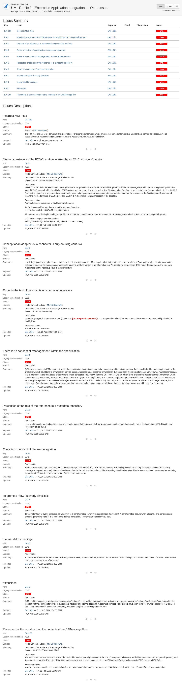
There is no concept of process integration (35, 69)
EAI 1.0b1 (112, 31)
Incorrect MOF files (25, 31)
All (176, 6)
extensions (21, 88)
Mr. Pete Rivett (40, 130)
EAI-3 (6, 44)
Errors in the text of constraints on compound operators (41, 50)
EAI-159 (8, 31)
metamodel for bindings (27, 82)
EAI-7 (6, 75)
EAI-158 (8, 95)
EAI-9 (6, 63)
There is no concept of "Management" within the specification (44, 56)
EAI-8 (6, 69)
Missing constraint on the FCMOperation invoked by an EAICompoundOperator (52, 37)
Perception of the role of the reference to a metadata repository (44, 63)
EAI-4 (6, 56)
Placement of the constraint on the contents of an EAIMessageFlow (46, 95)
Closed (169, 6)
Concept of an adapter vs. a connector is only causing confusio (44, 44)
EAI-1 (6, 37)
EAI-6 (6, 82)
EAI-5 (6, 88)
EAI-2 (6, 50)
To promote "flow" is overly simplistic (33, 75)
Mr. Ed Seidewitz (54, 174)
